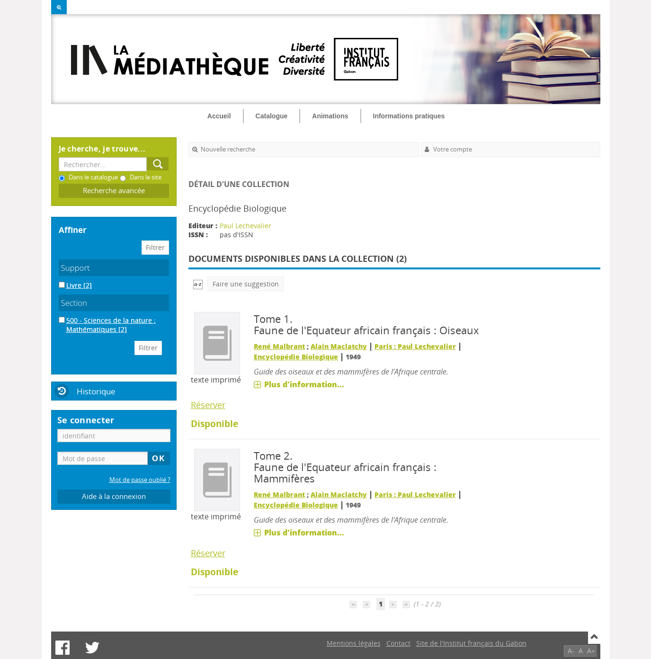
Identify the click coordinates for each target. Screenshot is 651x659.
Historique (96, 391)
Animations (330, 116)
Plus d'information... (304, 384)
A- (571, 650)
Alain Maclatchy (339, 346)
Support (75, 267)
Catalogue (272, 116)
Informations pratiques (409, 116)
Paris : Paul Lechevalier (415, 346)
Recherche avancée (114, 191)
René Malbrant (279, 346)
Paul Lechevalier (245, 225)
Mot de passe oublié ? (139, 480)
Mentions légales (354, 643)
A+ (591, 650)
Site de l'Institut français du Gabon (471, 643)
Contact (398, 643)
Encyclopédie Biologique (296, 356)
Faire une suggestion (246, 283)
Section (74, 302)
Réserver (208, 404)
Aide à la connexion (114, 496)
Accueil (219, 116)
